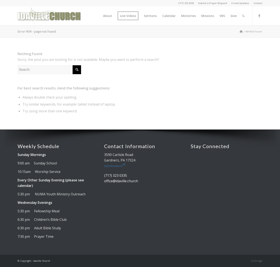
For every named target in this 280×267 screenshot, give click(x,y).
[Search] (243, 15)
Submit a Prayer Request (212, 3)
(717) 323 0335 (186, 3)
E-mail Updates (240, 3)
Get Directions (114, 166)
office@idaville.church (121, 181)
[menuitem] (212, 3)
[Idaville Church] (49, 15)
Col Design (256, 260)
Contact (258, 3)
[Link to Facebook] (259, 16)
